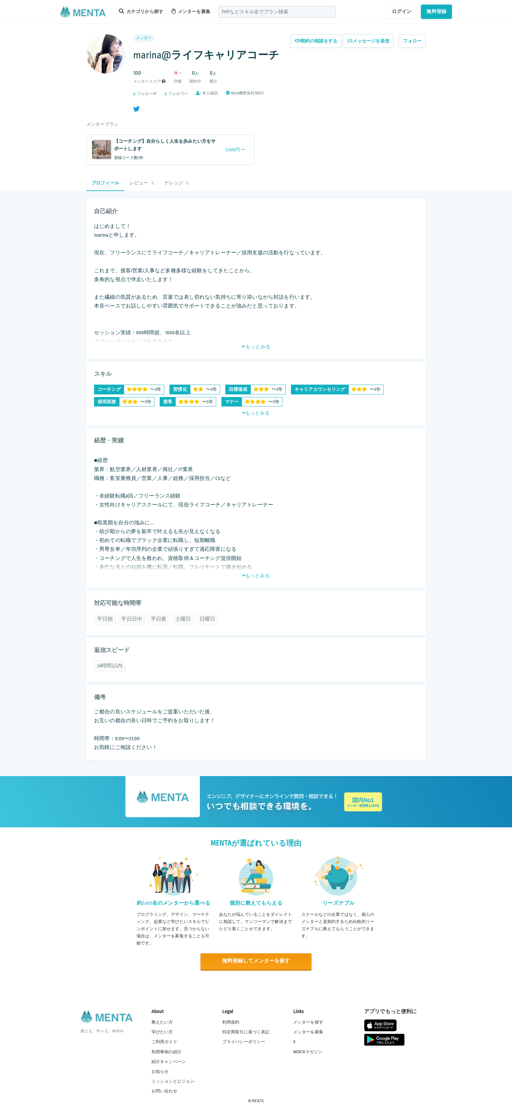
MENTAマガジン (307, 1051)
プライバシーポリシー (243, 1041)
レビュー (142, 183)
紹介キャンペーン (169, 1061)
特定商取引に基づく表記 (246, 1031)
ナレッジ (176, 183)
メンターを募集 (190, 11)
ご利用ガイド (164, 1041)
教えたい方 (162, 1022)
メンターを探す (308, 1022)
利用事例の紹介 (167, 1051)
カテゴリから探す (141, 11)
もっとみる (256, 346)
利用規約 (231, 1022)
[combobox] (277, 12)
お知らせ (160, 1071)
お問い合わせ (164, 1091)
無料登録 (436, 11)
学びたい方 (162, 1031)
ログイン (402, 11)
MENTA (258, 1100)
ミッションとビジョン (173, 1081)
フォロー (412, 41)
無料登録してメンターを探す (256, 961)
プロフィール (105, 183)
